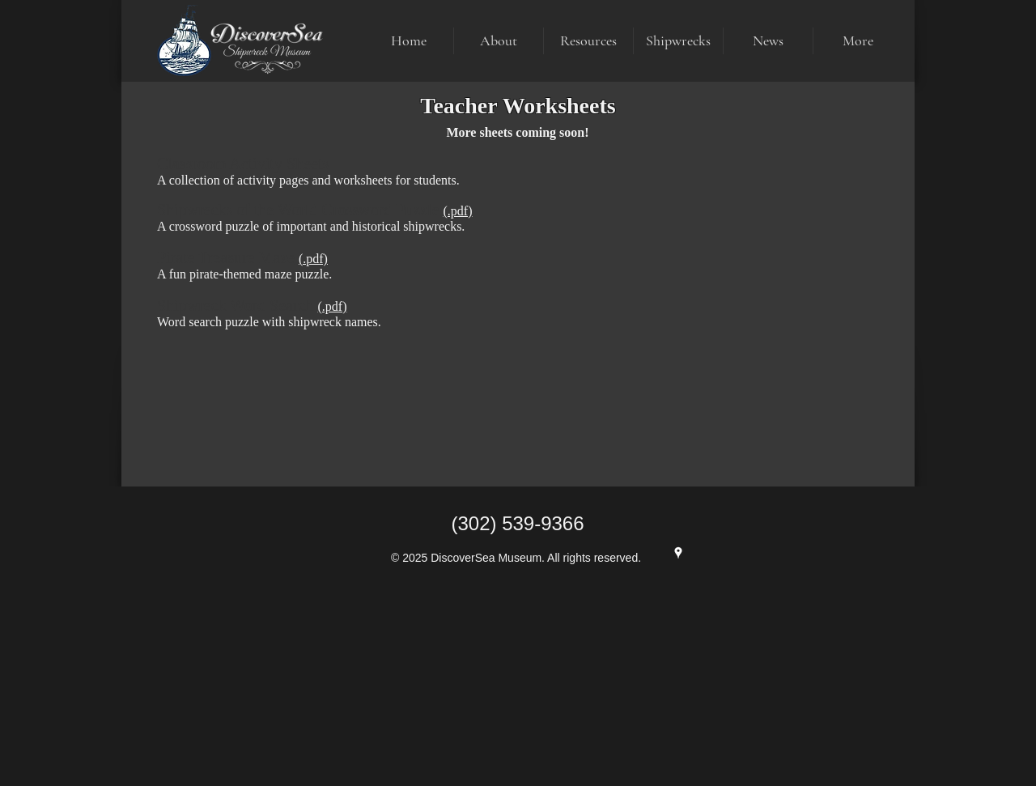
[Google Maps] (678, 553)
